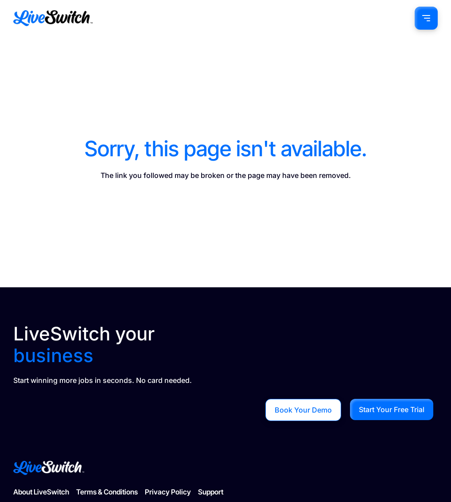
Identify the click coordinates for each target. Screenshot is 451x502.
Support (210, 491)
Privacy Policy (168, 491)
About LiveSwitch (41, 491)
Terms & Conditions (107, 491)
